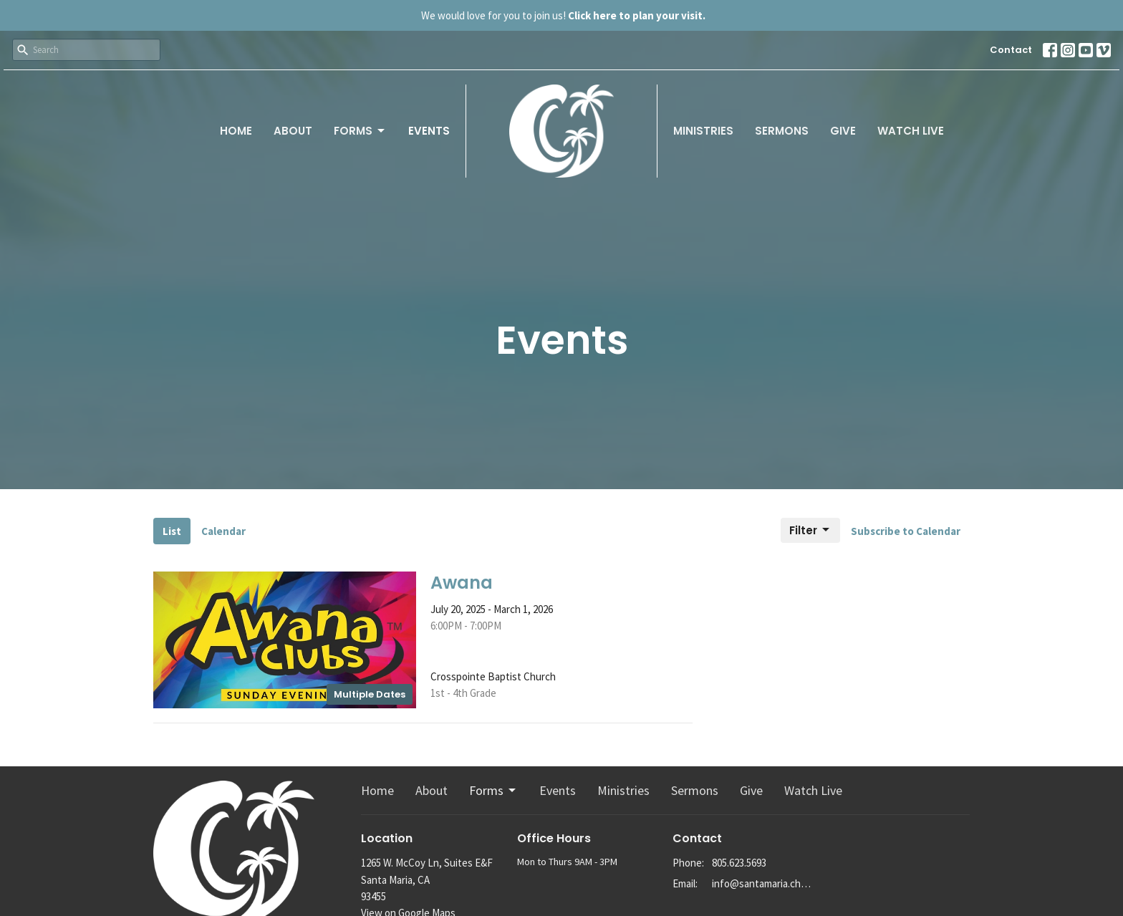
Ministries (703, 130)
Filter (810, 530)
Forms (360, 130)
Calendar (223, 531)
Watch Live (910, 130)
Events (429, 130)
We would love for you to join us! (563, 15)
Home (236, 130)
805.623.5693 (739, 862)
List (172, 531)
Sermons (782, 130)
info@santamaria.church (763, 883)
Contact (1011, 50)
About (293, 130)
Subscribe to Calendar (905, 531)
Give (843, 130)
